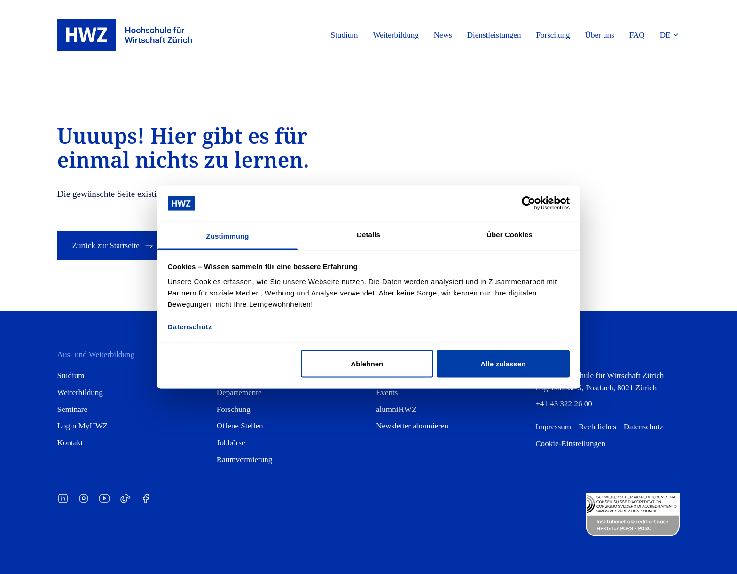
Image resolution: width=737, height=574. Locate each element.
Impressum (553, 426)
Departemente (239, 392)
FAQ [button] (637, 35)
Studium (71, 375)
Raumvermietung (245, 459)
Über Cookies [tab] (509, 234)
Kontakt (70, 442)
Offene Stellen (240, 425)
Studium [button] (344, 35)
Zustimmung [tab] (227, 236)
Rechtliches (597, 426)
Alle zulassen (502, 364)
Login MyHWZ (82, 425)
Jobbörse (231, 442)
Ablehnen (367, 364)
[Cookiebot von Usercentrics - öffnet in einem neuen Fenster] (528, 203)
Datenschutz (643, 426)
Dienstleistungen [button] (494, 35)
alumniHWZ (396, 409)
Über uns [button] (599, 35)
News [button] (443, 35)
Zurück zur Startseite (113, 245)
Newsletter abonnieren (412, 425)
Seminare (72, 409)
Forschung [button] (553, 35)
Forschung (234, 409)
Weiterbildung (80, 392)
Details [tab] (368, 234)
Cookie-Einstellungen (570, 443)
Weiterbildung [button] (396, 35)
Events (387, 392)
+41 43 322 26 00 (563, 403)
